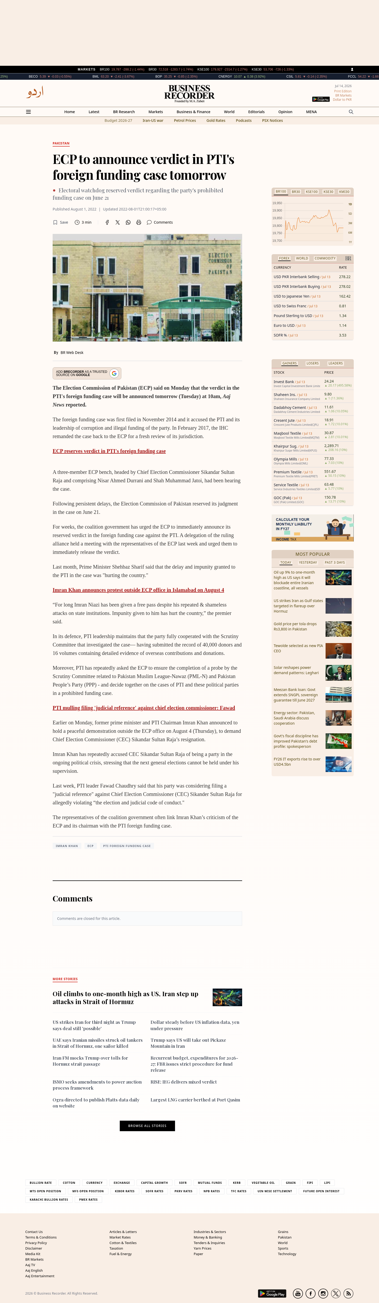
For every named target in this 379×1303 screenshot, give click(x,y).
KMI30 (344, 191)
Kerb (237, 1183)
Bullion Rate (41, 1183)
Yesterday (308, 562)
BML (109, 76)
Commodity (325, 258)
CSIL (303, 76)
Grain (291, 1183)
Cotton (69, 1183)
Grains (283, 1231)
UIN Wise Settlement (275, 1191)
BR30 (296, 191)
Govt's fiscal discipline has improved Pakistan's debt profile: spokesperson (296, 741)
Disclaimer (33, 1248)
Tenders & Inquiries (209, 1242)
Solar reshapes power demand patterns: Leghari (296, 670)
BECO (46, 76)
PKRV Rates (183, 1191)
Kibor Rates (125, 1191)
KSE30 (328, 191)
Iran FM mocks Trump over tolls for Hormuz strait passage (90, 1061)
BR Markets (34, 1259)
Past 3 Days (335, 562)
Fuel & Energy (120, 1253)
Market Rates (120, 1237)
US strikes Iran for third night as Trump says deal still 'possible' (94, 1025)
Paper (198, 1253)
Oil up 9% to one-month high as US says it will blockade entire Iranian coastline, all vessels (294, 580)
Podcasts (244, 120)
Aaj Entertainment (39, 1276)
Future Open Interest (321, 1191)
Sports (283, 1248)
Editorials (256, 111)
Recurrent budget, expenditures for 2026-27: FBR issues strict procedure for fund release (194, 1064)
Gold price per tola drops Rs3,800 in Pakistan (295, 626)
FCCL (365, 76)
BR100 (281, 191)
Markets (155, 111)
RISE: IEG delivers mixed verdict (184, 1082)
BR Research (124, 111)
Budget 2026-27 (118, 120)
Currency (95, 1183)
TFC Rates (239, 1191)
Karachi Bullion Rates (49, 1199)
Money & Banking (208, 1237)
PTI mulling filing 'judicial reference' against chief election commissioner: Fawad (144, 708)
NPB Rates (212, 1191)
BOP (171, 76)
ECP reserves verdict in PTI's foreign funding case (109, 451)
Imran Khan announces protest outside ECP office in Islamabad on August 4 (138, 590)
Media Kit (32, 1253)
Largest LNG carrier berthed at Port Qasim (195, 1099)
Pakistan (285, 1237)
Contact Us (34, 1231)
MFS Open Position (88, 1191)
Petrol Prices (185, 120)
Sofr (183, 1183)
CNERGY (238, 76)
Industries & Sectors (210, 1231)
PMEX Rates (88, 1199)
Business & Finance (193, 111)
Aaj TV (30, 1264)
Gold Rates (215, 120)
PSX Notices (272, 120)
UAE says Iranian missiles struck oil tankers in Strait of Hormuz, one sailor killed (98, 1043)
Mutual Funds (210, 1183)
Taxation (116, 1248)
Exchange (122, 1183)
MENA (311, 111)
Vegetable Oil (263, 1183)
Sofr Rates (155, 1191)
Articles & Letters (123, 1231)
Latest (94, 111)
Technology (287, 1253)
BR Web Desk (72, 352)
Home (69, 111)
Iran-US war (153, 120)
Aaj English (34, 1270)
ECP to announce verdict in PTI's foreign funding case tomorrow (143, 166)
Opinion (285, 111)
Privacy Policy (36, 1242)
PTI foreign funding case (127, 845)
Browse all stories (147, 1126)
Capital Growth (154, 1183)
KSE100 (312, 191)
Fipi (310, 1183)
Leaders (335, 363)
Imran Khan (67, 845)
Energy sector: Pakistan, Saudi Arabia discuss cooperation (294, 718)
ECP (91, 845)
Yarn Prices (202, 1248)
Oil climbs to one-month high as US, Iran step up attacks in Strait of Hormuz (125, 997)
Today (286, 562)
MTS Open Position (45, 1191)
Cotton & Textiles (123, 1242)
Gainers (289, 363)
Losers (313, 363)
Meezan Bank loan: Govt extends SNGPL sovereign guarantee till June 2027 (296, 695)
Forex (284, 258)
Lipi (327, 1183)
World (229, 111)
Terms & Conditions (41, 1237)
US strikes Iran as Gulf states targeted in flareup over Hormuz (298, 606)
